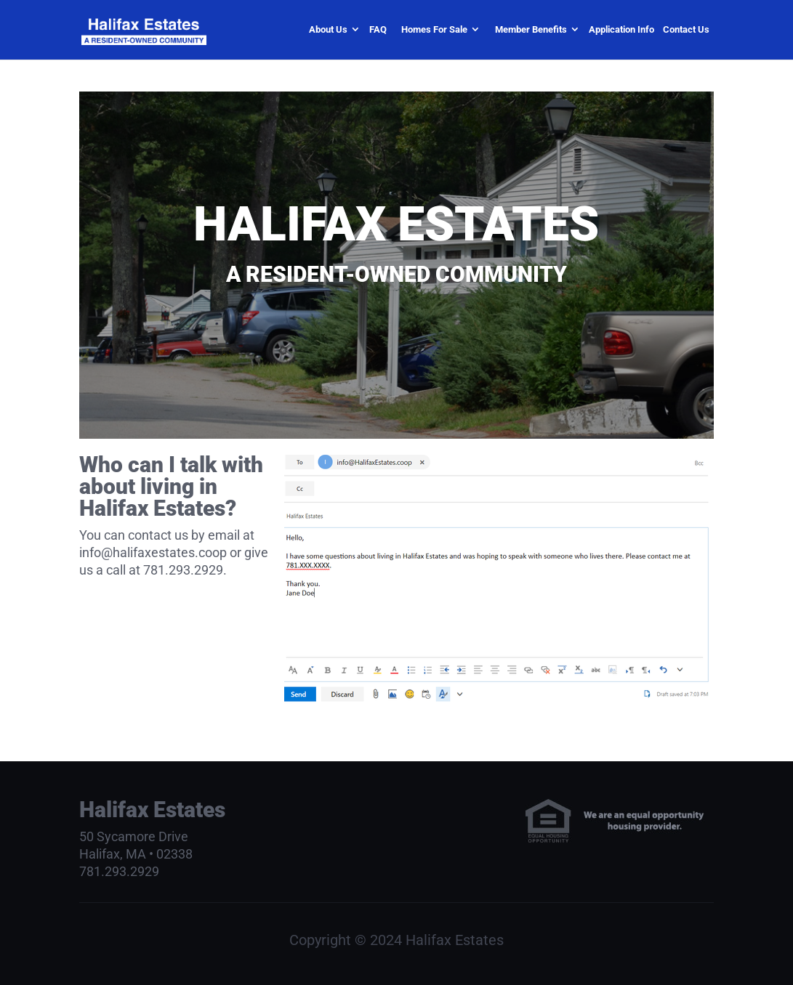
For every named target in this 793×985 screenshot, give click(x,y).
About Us (328, 29)
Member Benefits (531, 29)
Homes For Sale (434, 29)
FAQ (378, 29)
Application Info (621, 29)
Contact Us (686, 29)
